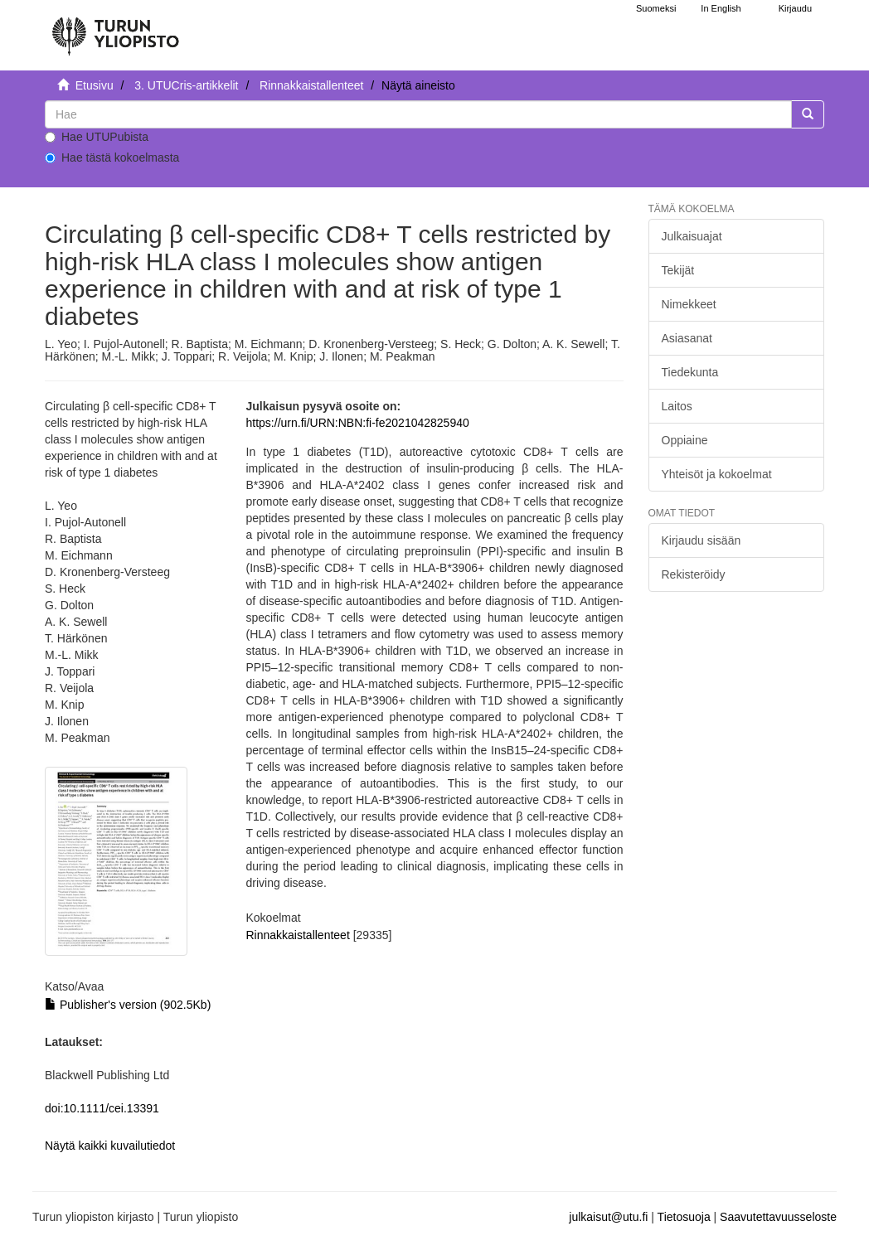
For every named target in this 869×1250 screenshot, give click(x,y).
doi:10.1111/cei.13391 (102, 1108)
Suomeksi (656, 8)
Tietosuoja (684, 1216)
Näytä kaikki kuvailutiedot (110, 1145)
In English (720, 8)
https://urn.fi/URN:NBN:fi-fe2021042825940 (357, 422)
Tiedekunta (690, 372)
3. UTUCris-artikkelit (186, 85)
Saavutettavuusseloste (778, 1216)
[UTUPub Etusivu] (115, 29)
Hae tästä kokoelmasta (112, 157)
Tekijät (678, 270)
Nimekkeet (689, 304)
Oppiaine (685, 440)
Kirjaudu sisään (701, 540)
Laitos (677, 406)
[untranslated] (418, 114)
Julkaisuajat (692, 236)
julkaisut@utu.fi (608, 1216)
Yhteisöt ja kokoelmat (717, 474)
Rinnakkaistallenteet (311, 85)
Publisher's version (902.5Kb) (128, 1004)
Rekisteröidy (694, 574)
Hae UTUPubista (96, 136)
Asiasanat (687, 338)
